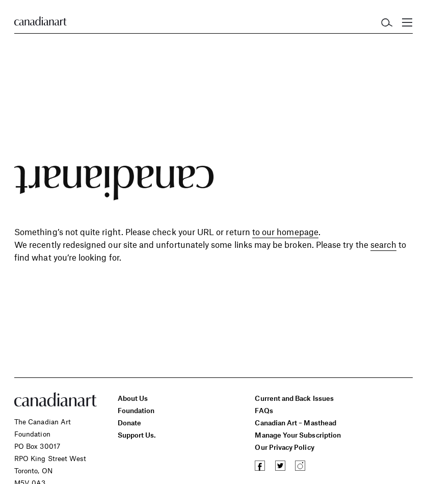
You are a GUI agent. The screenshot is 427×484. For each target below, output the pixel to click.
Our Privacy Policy (284, 447)
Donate (129, 422)
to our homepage (285, 231)
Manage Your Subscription (298, 434)
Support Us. (137, 434)
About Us (133, 398)
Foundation (136, 410)
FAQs (264, 410)
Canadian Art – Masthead (295, 422)
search (383, 244)
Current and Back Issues (294, 398)
